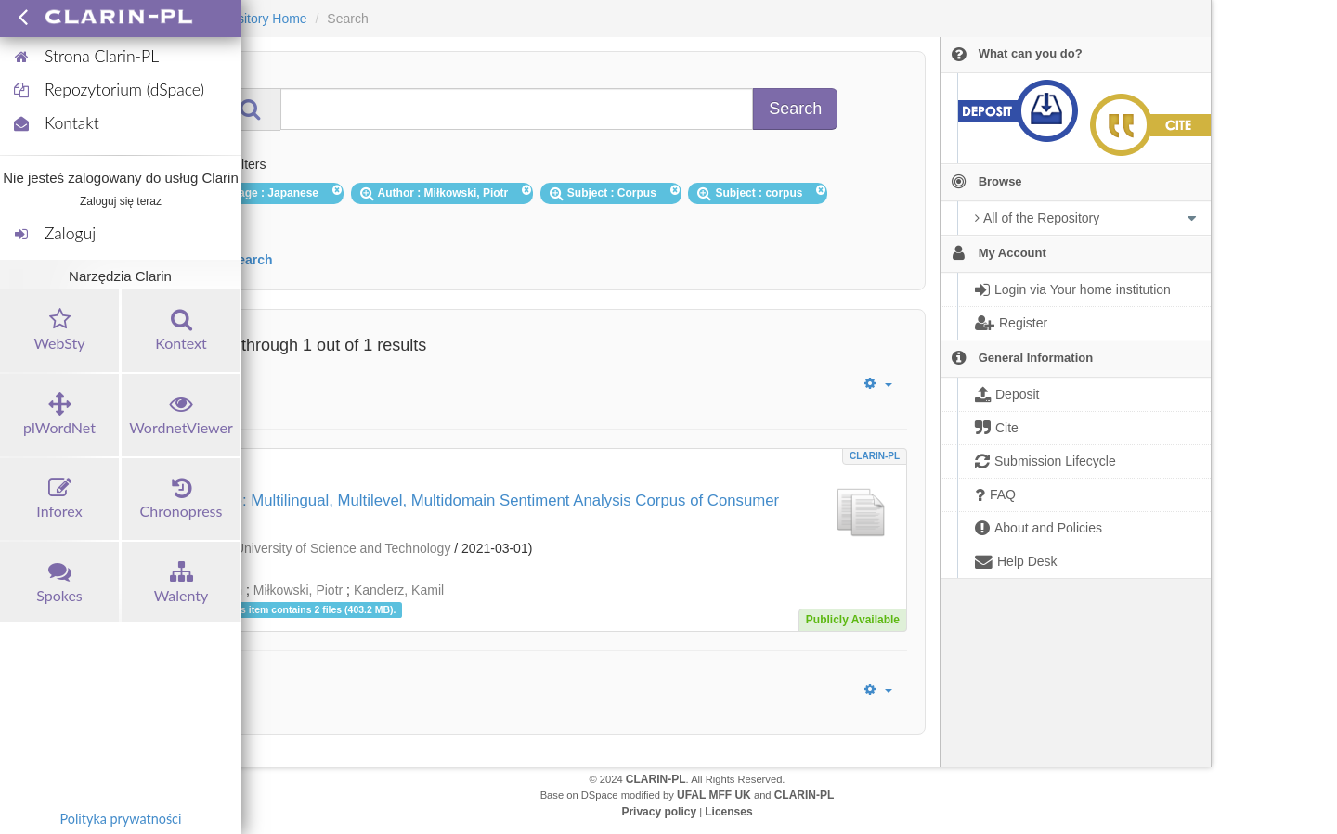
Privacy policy (658, 811)
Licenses (728, 811)
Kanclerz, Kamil (399, 590)
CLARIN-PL (875, 456)
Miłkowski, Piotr (298, 590)
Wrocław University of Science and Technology (316, 548)
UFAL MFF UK (714, 795)
